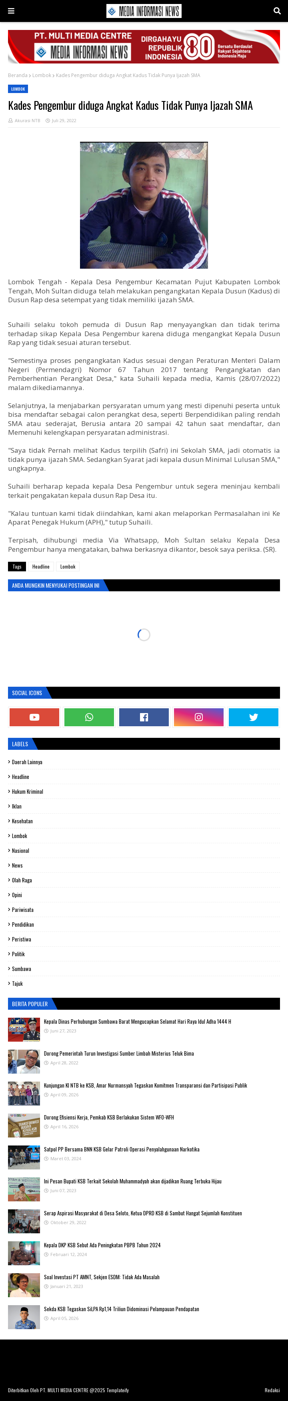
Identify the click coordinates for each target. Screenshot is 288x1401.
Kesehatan (22, 821)
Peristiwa (21, 939)
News (17, 865)
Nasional (20, 850)
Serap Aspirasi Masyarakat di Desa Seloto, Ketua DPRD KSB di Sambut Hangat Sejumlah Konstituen (143, 1213)
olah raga (22, 880)
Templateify (117, 1390)
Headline (41, 566)
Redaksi (272, 1390)
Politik (18, 954)
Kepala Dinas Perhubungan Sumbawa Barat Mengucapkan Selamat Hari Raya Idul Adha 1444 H (137, 1021)
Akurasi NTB (27, 120)
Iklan (17, 806)
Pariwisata (23, 910)
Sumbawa (21, 969)
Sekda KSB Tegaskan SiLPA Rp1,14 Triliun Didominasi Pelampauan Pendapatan (121, 1309)
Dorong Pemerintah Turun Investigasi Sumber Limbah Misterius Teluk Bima (119, 1053)
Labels (20, 743)
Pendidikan (23, 924)
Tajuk (17, 983)
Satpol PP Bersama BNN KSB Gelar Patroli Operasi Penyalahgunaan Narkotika (122, 1149)
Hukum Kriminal (27, 791)
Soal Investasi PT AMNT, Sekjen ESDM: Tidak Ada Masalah (102, 1277)
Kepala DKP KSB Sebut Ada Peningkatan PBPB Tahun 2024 (102, 1245)
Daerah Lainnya (27, 762)
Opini (17, 895)
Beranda (18, 75)
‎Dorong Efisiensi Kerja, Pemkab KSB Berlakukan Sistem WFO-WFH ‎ (109, 1117)
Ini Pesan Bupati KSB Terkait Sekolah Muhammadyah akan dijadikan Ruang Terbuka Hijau (133, 1181)
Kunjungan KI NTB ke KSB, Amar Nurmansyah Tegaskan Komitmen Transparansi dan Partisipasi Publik (145, 1085)
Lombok (41, 75)
